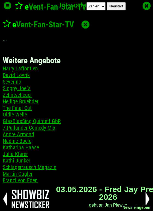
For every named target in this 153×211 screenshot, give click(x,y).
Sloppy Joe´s (17, 88)
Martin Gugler (17, 173)
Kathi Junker (16, 160)
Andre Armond (18, 134)
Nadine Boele (17, 141)
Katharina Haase (21, 147)
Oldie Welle (15, 114)
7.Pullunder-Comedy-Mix (29, 127)
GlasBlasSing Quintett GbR (32, 121)
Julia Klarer (15, 154)
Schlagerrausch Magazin (29, 167)
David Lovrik (16, 75)
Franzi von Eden (20, 180)
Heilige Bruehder (20, 101)
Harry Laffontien (20, 68)
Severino (12, 81)
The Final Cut (17, 108)
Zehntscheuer (17, 95)
